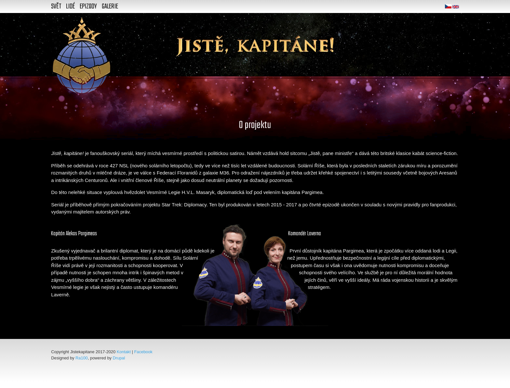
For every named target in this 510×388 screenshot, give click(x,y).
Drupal (119, 358)
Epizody (88, 6)
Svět (56, 6)
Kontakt (124, 351)
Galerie (110, 6)
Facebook (143, 351)
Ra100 (81, 358)
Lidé (70, 6)
